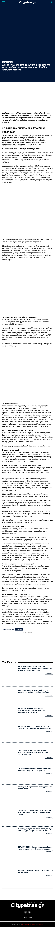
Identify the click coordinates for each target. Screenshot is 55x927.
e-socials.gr (40, 924)
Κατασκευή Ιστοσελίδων (28, 924)
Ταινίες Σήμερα (27, 917)
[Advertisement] (27, 646)
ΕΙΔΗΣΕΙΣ (19, 629)
